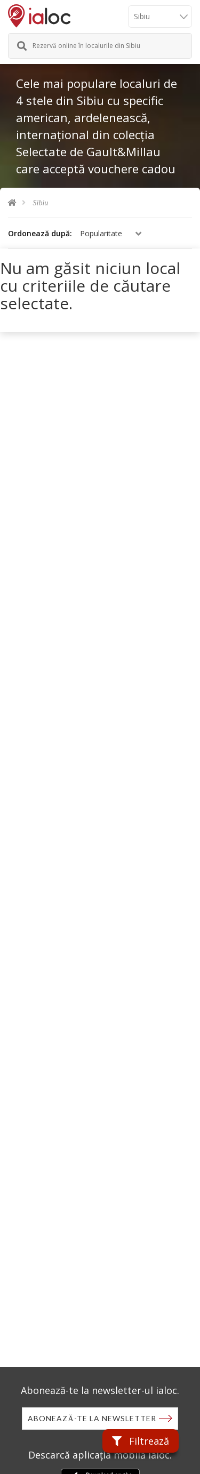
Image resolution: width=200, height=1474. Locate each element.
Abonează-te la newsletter (92, 1418)
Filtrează (140, 1441)
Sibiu (41, 203)
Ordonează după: (40, 233)
